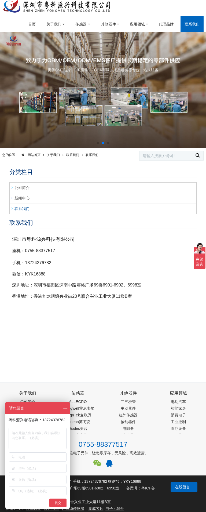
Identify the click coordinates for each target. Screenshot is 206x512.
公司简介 (22, 188)
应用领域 (137, 24)
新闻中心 (22, 198)
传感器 (81, 24)
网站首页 (30, 155)
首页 (32, 24)
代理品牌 (166, 24)
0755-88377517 (103, 444)
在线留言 (182, 487)
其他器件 (108, 24)
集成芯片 (95, 508)
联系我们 (192, 24)
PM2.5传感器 (73, 508)
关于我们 (53, 24)
